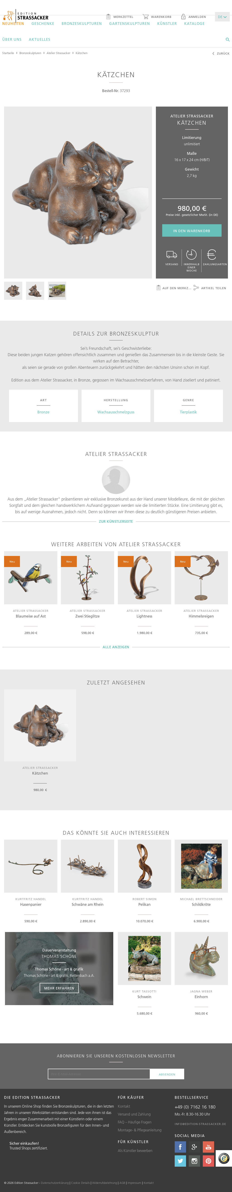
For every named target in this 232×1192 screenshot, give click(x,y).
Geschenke (42, 23)
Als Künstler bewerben (135, 1150)
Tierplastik (188, 412)
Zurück (221, 54)
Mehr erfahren (59, 988)
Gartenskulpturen (129, 23)
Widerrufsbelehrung (104, 1183)
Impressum (134, 1183)
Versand (172, 257)
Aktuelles (39, 39)
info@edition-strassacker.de (200, 1124)
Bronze (43, 412)
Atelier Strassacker (58, 53)
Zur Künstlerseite (116, 521)
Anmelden (193, 17)
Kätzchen (81, 53)
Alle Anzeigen (116, 647)
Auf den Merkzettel (174, 288)
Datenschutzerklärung (55, 1183)
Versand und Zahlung (134, 1114)
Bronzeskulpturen (82, 23)
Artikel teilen (209, 288)
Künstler (167, 23)
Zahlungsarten (215, 257)
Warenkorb (157, 17)
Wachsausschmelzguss (115, 412)
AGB (122, 1183)
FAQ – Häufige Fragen (135, 1122)
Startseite (8, 53)
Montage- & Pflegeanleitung (140, 1130)
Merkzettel (119, 17)
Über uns (12, 39)
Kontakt (124, 1106)
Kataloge (194, 23)
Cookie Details (80, 1183)
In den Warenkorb (191, 231)
